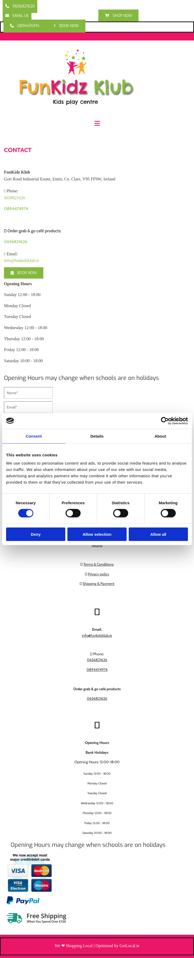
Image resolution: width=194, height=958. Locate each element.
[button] (20, 6)
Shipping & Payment (98, 583)
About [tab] (160, 436)
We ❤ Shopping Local (74, 945)
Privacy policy (98, 574)
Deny (36, 534)
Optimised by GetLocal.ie (118, 945)
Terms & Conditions (99, 564)
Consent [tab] (34, 436)
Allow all (158, 534)
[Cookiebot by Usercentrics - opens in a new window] (165, 421)
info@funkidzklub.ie (21, 260)
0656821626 (15, 241)
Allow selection (96, 534)
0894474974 (16, 208)
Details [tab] (97, 436)
